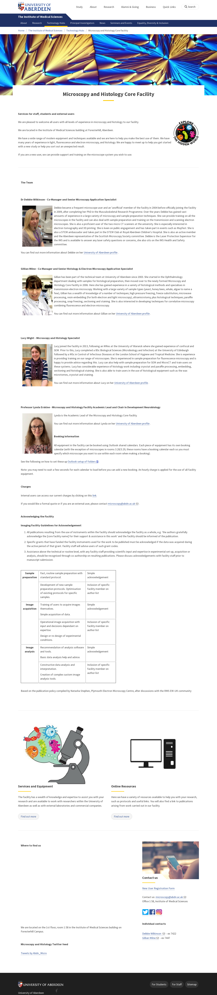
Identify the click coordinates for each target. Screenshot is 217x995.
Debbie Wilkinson (152, 934)
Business (152, 7)
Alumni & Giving (131, 7)
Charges (26, 486)
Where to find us (31, 845)
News (102, 22)
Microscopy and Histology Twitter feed (44, 944)
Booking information (66, 436)
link (94, 495)
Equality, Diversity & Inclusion (152, 22)
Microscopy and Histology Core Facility (108, 30)
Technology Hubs (56, 22)
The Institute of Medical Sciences (40, 17)
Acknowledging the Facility (37, 516)
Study (81, 7)
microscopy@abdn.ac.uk (121, 503)
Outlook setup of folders (82, 461)
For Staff (177, 984)
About (95, 7)
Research (110, 7)
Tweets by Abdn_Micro (34, 953)
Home (21, 30)
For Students (159, 984)
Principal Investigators (82, 22)
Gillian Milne (149, 938)
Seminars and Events (121, 22)
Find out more (29, 816)
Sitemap (192, 984)
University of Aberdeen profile (100, 252)
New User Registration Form (158, 888)
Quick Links (171, 7)
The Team (27, 182)
